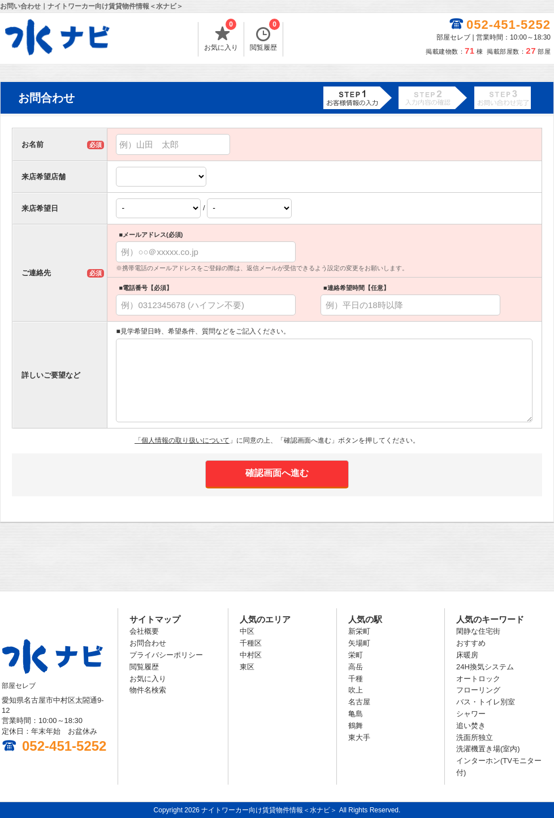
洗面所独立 (474, 737)
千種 (355, 678)
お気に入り (221, 36)
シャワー (471, 713)
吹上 (355, 690)
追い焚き (471, 725)
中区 (247, 631)
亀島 (355, 713)
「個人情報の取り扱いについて (182, 440)
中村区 (251, 655)
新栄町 (359, 631)
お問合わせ (147, 643)
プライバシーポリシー (166, 655)
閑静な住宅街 (478, 631)
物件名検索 (147, 690)
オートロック (478, 678)
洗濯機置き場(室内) (488, 749)
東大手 (359, 737)
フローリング (478, 690)
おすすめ (471, 643)
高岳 (355, 667)
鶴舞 (355, 725)
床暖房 (467, 655)
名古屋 (359, 702)
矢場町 (359, 643)
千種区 (251, 643)
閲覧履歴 (265, 36)
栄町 (355, 655)
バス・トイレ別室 (485, 702)
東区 (247, 667)
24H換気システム (485, 667)
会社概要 (144, 631)
